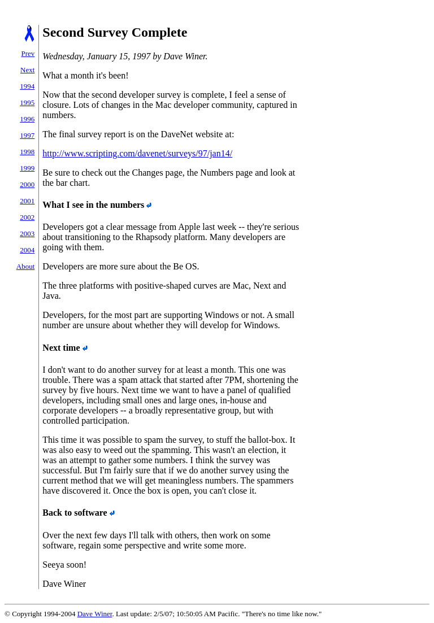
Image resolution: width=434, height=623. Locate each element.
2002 (27, 217)
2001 (27, 201)
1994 (27, 86)
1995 (27, 102)
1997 (27, 135)
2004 (27, 250)
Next (27, 70)
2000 (27, 184)
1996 (27, 119)
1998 (27, 151)
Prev (27, 53)
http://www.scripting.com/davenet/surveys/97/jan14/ (137, 153)
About (25, 266)
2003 (27, 233)
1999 (27, 168)
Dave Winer (94, 613)
